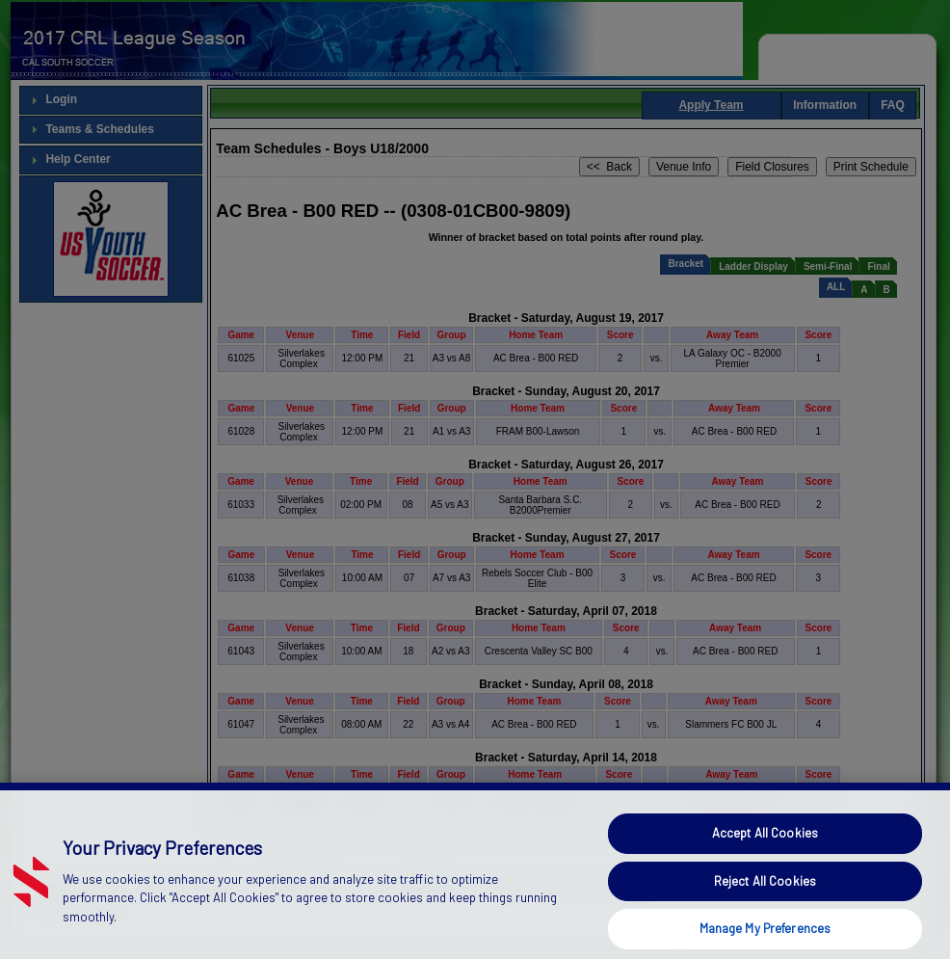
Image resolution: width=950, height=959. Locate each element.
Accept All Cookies (765, 855)
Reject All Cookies (765, 902)
